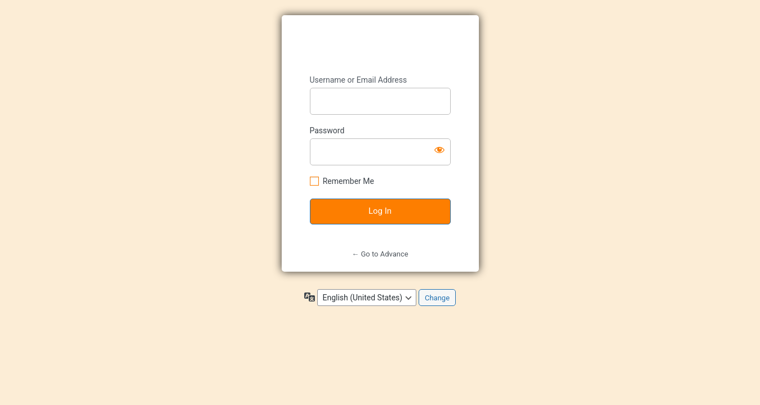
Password (327, 130)
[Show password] (439, 149)
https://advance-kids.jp (380, 45)
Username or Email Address (358, 79)
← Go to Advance (380, 254)
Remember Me (348, 181)
